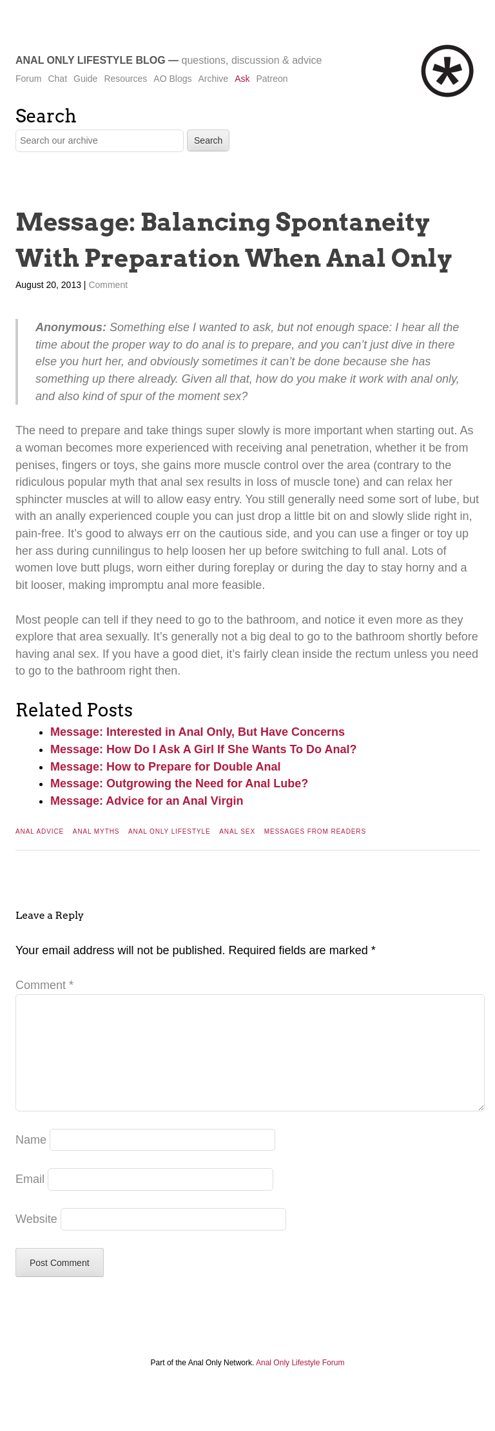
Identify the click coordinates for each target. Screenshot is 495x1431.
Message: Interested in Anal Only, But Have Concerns (197, 731)
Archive (213, 78)
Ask (242, 78)
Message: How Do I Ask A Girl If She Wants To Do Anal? (203, 749)
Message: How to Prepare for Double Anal (165, 766)
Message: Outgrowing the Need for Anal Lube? (179, 783)
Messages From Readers (315, 831)
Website (36, 1239)
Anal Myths (96, 831)
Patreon (271, 78)
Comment (108, 285)
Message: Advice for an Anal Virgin (146, 800)
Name (30, 1160)
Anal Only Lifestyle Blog (90, 60)
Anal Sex (237, 831)
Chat (57, 78)
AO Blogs (172, 78)
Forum (28, 78)
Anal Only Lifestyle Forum (300, 1383)
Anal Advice (39, 831)
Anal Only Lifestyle (169, 831)
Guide (85, 78)
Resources (125, 78)
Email (29, 1199)
